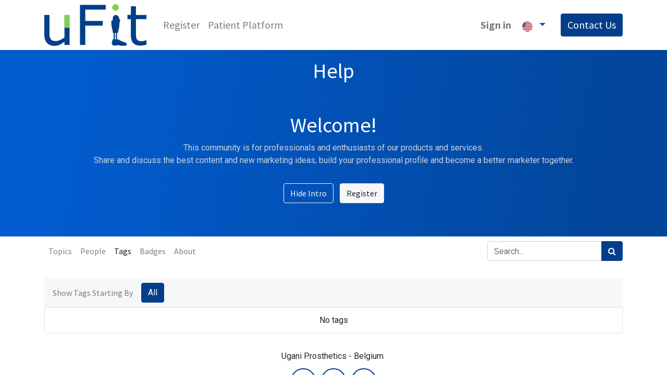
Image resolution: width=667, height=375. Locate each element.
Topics (60, 251)
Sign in (495, 24)
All (152, 292)
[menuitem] (181, 25)
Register (362, 193)
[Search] (612, 251)
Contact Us (591, 24)
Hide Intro (308, 193)
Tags (122, 251)
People (93, 251)
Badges (153, 251)
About (185, 251)
